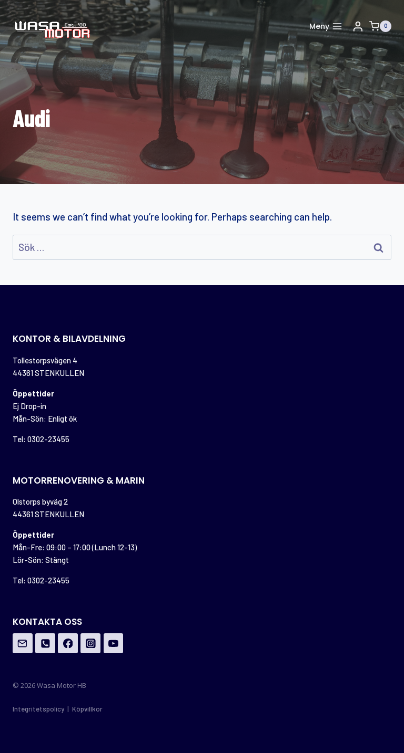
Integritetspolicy (38, 709)
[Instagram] (90, 643)
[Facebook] (68, 643)
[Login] (358, 26)
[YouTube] (114, 643)
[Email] (23, 643)
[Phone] (45, 643)
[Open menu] (326, 26)
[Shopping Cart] (380, 26)
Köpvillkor (87, 709)
